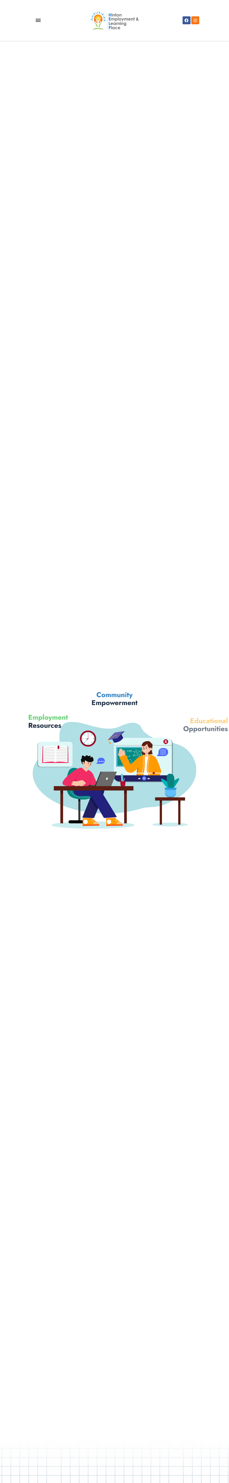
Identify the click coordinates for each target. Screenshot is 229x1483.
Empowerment (114, 689)
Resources (35, 721)
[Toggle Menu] (38, 20)
